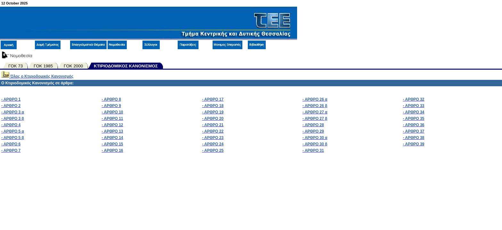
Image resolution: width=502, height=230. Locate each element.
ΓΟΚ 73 (15, 66)
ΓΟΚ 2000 (73, 66)
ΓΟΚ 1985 (43, 66)
